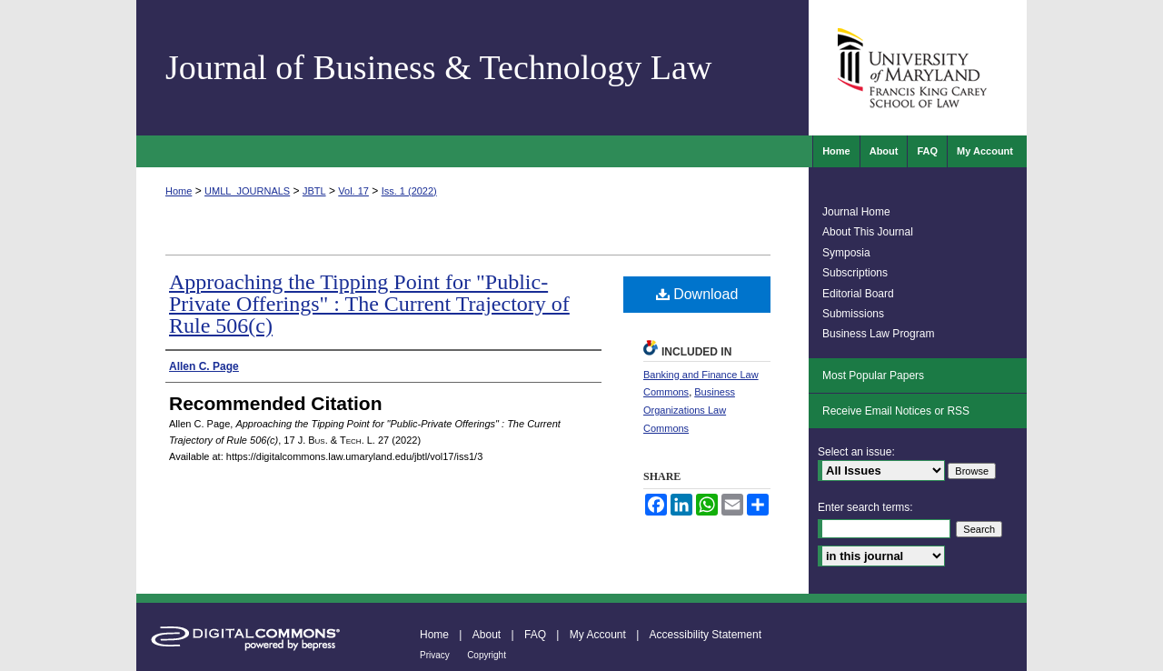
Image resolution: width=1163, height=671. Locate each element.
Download (697, 294)
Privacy (435, 655)
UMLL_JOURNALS (247, 190)
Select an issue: (856, 452)
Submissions (853, 313)
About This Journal (867, 231)
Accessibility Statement (705, 634)
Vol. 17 (353, 190)
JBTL (314, 190)
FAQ (535, 634)
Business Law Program (878, 333)
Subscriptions (855, 272)
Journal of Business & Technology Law (438, 67)
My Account (598, 634)
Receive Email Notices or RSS (895, 411)
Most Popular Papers (873, 375)
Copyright (486, 655)
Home (178, 190)
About (486, 634)
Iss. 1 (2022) (409, 190)
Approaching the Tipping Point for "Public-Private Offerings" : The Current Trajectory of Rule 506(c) (369, 303)
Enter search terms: (865, 507)
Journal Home (856, 211)
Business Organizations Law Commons (689, 410)
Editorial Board (858, 293)
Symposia (846, 252)
